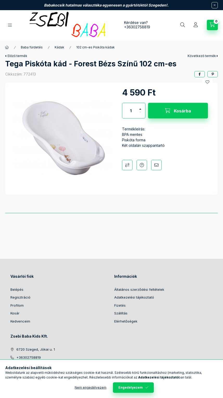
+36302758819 (137, 27)
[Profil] (195, 25)
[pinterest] (212, 74)
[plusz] (140, 107)
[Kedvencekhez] (207, 82)
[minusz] (140, 114)
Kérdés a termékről (142, 165)
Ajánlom (156, 165)
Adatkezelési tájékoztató (134, 297)
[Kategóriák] (10, 25)
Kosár (15, 313)
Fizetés (120, 305)
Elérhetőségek (125, 321)
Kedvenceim (20, 321)
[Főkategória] (7, 47)
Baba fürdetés (32, 47)
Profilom (17, 305)
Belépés (16, 289)
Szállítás (121, 313)
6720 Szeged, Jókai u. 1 (35, 349)
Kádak (59, 47)
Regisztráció (20, 297)
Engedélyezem (130, 387)
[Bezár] (215, 5)
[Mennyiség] (131, 110)
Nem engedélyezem (90, 387)
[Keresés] (182, 25)
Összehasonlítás (127, 165)
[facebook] (199, 74)
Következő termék (202, 56)
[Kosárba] (178, 110)
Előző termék (17, 56)
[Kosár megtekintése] (212, 25)
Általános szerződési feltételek (139, 289)
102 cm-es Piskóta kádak (95, 47)
